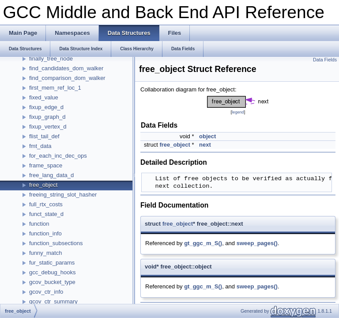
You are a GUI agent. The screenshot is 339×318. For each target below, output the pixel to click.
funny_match (45, 253)
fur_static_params (52, 262)
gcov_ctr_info (46, 291)
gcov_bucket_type (52, 282)
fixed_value (43, 97)
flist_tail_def (44, 136)
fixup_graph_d (47, 117)
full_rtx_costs (46, 204)
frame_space (45, 165)
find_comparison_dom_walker (67, 78)
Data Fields (325, 59)
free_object (43, 185)
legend (238, 112)
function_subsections (56, 243)
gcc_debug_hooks (52, 272)
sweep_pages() (257, 243)
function (39, 223)
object (207, 136)
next (205, 144)
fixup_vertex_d (48, 126)
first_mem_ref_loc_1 (55, 87)
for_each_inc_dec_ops (58, 155)
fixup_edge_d (46, 107)
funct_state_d (46, 214)
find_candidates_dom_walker (66, 68)
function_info (45, 233)
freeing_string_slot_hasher (63, 194)
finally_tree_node (51, 58)
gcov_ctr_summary (53, 301)
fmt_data (40, 146)
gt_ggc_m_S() (203, 243)
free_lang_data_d (51, 175)
